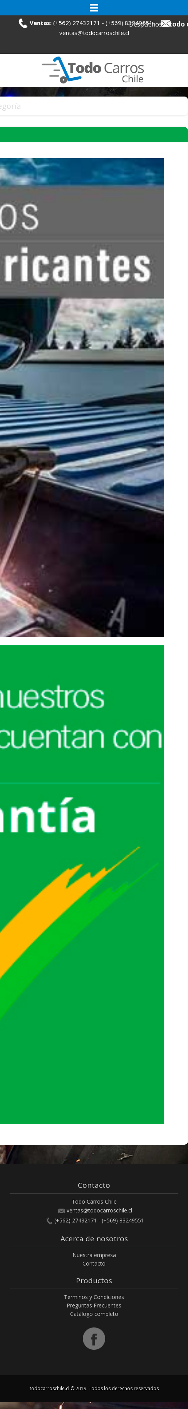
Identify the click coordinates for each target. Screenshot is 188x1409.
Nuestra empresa (94, 1255)
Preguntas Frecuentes (94, 1305)
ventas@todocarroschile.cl (94, 33)
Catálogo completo (94, 1313)
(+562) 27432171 (76, 23)
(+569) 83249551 (123, 1220)
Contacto (94, 1263)
